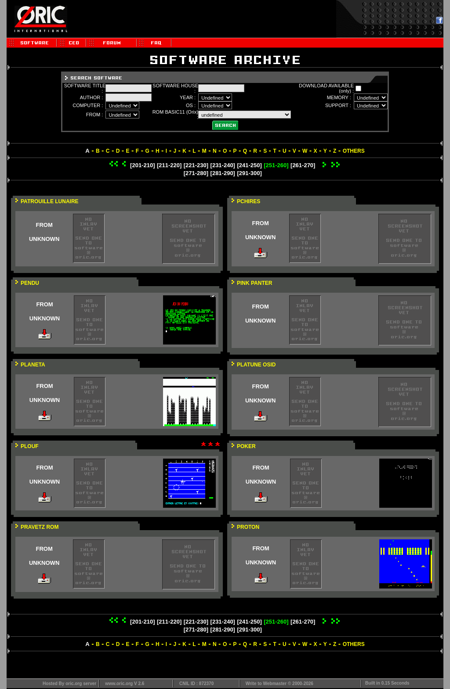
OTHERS (354, 151)
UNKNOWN (44, 239)
